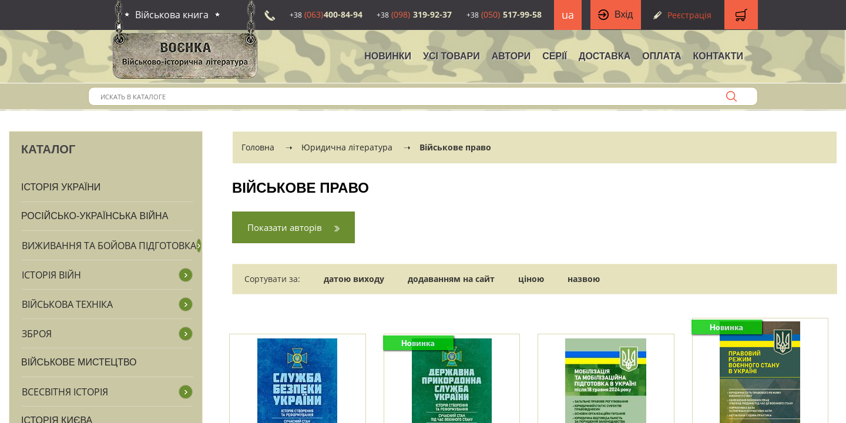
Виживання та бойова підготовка (109, 245)
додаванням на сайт (451, 278)
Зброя (37, 333)
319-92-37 (414, 14)
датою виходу (354, 278)
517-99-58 (504, 14)
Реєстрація (689, 15)
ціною (531, 278)
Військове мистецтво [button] (79, 362)
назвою (584, 278)
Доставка (604, 56)
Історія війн (51, 274)
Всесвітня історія (65, 391)
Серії (554, 56)
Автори (511, 56)
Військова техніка (67, 304)
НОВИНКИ (387, 56)
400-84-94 (326, 14)
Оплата (661, 56)
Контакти (718, 56)
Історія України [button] (60, 187)
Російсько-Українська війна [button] (94, 216)
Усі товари (451, 56)
